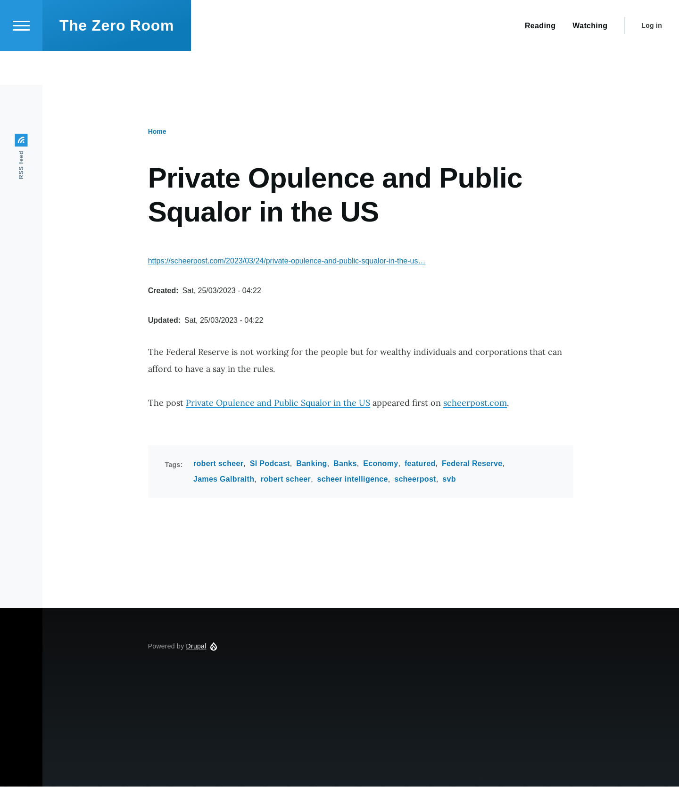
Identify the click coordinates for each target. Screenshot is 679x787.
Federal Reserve (472, 464)
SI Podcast (270, 464)
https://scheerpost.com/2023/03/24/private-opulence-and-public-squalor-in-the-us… (287, 261)
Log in (651, 59)
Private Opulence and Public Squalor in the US (278, 403)
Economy (380, 464)
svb (449, 479)
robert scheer (218, 464)
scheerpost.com (475, 403)
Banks (345, 464)
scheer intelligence (352, 479)
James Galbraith (223, 479)
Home (157, 132)
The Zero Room (116, 59)
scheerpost (415, 479)
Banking (311, 464)
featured (420, 464)
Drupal (196, 646)
